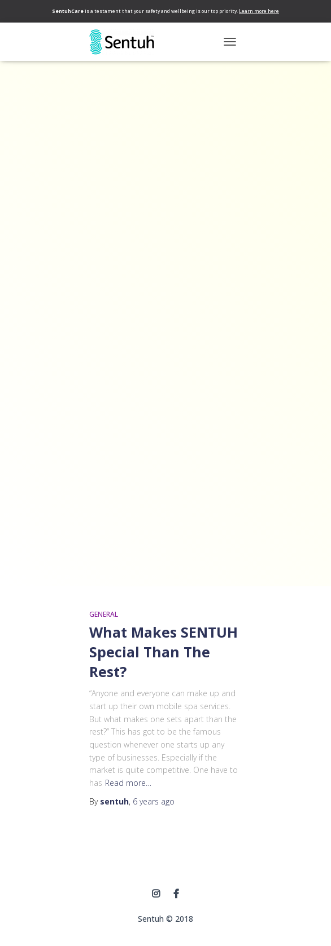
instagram (156, 894)
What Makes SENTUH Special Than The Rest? (163, 651)
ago (154, 801)
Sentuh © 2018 (165, 918)
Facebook (176, 894)
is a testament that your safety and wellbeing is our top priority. (165, 11)
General (103, 614)
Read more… (128, 782)
